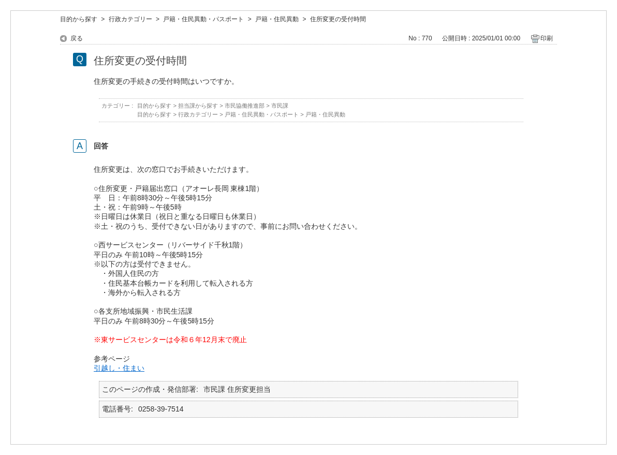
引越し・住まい (119, 368)
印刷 (546, 38)
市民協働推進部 (245, 105)
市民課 (279, 105)
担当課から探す (198, 105)
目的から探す (78, 19)
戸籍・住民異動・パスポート (203, 19)
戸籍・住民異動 (277, 19)
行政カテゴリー (130, 19)
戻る (76, 38)
